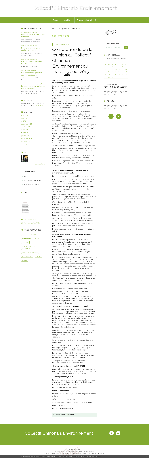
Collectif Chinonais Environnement (74, 8)
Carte (27, 192)
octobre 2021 (26, 141)
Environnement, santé (31, 184)
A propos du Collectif (86, 20)
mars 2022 (25, 130)
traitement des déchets (30, 252)
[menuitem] (56, 20)
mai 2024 (24, 121)
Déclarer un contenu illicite (50, 453)
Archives (68, 20)
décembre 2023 (26, 124)
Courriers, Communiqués (32, 180)
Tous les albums (39, 164)
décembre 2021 (26, 139)
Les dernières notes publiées (75, 451)
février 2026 (25, 115)
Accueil (56, 20)
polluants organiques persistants (29, 247)
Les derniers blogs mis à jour (61, 451)
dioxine (24, 260)
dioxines (38, 256)
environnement (27, 256)
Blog (25, 176)
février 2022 (25, 133)
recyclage (25, 242)
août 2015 (55, 29)
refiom (37, 238)
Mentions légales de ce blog (63, 453)
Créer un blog (71, 449)
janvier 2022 (25, 136)
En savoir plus (96, 456)
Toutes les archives (27, 145)
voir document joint (86, 176)
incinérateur (26, 238)
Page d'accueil (65, 29)
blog (104, 453)
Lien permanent (59, 414)
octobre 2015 (76, 29)
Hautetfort (78, 449)
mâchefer (33, 234)
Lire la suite (39, 105)
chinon (24, 234)
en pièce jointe (81, 148)
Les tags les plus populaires (88, 451)
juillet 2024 (24, 118)
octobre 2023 (26, 127)
